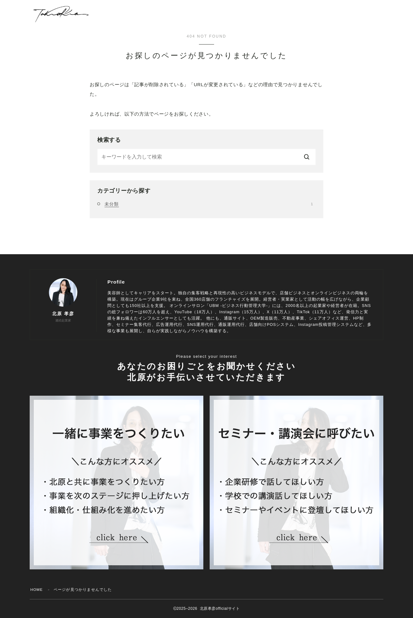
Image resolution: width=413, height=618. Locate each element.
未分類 (209, 204)
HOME (36, 589)
